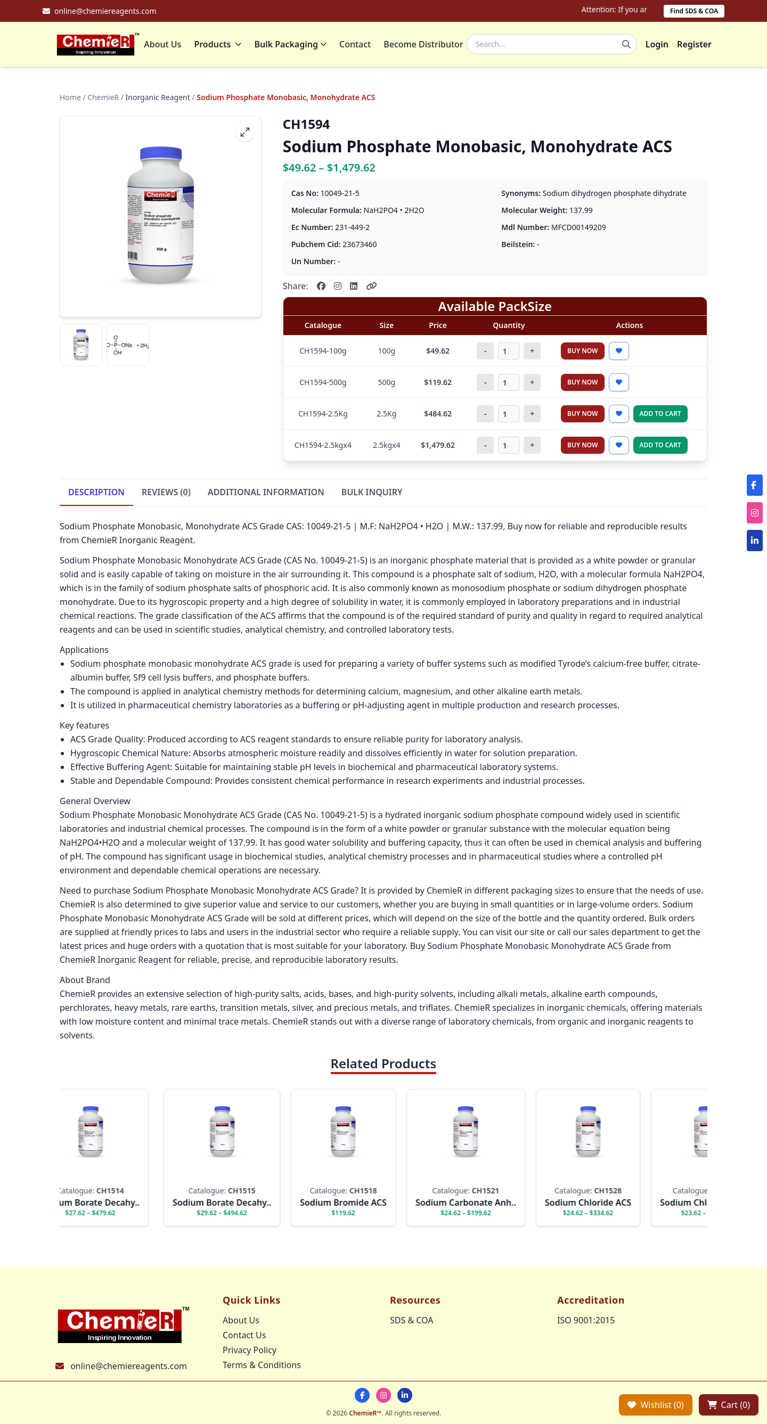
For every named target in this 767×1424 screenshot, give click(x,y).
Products (219, 45)
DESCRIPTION (96, 494)
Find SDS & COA (694, 10)
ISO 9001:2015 (586, 1320)
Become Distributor (425, 45)
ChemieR (103, 99)
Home (70, 99)
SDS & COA (411, 1320)
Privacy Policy (249, 1350)
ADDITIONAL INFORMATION (266, 494)
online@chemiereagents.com (128, 1366)
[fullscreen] (245, 134)
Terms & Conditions (262, 1365)
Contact (357, 45)
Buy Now (582, 352)
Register (694, 45)
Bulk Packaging (292, 45)
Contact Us (244, 1335)
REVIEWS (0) (166, 494)
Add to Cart (660, 415)
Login (657, 45)
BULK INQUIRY (372, 494)
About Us (164, 45)
